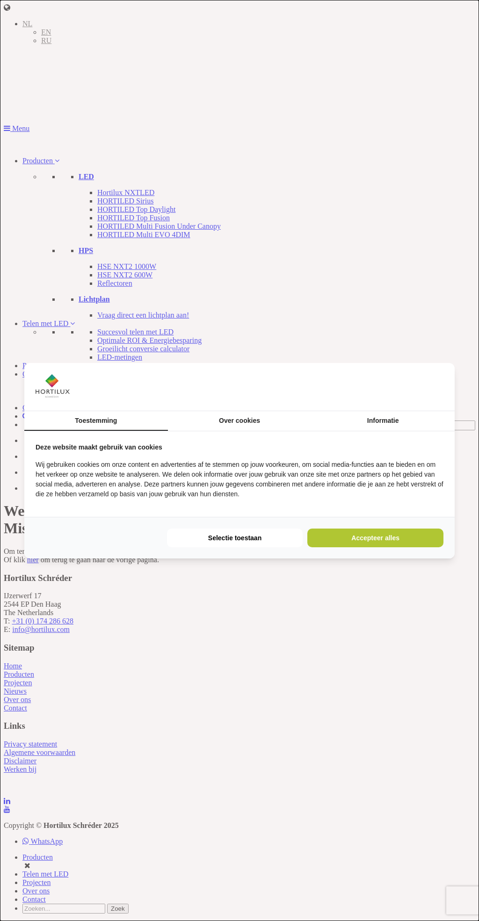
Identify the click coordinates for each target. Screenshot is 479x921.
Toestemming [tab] (96, 420)
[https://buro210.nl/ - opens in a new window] (408, 386)
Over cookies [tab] (239, 420)
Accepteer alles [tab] (375, 538)
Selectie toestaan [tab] (234, 538)
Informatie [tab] (383, 420)
